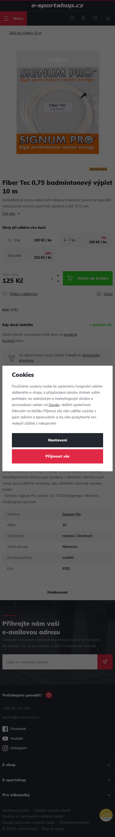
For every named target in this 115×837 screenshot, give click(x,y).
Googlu (54, 405)
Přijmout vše (57, 456)
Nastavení (57, 440)
